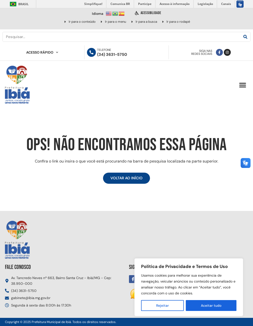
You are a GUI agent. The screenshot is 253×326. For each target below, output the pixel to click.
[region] (188, 287)
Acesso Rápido (42, 52)
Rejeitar (162, 305)
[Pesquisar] (245, 36)
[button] (242, 85)
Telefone (104, 50)
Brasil (18, 4)
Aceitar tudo (211, 305)
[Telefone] (91, 52)
